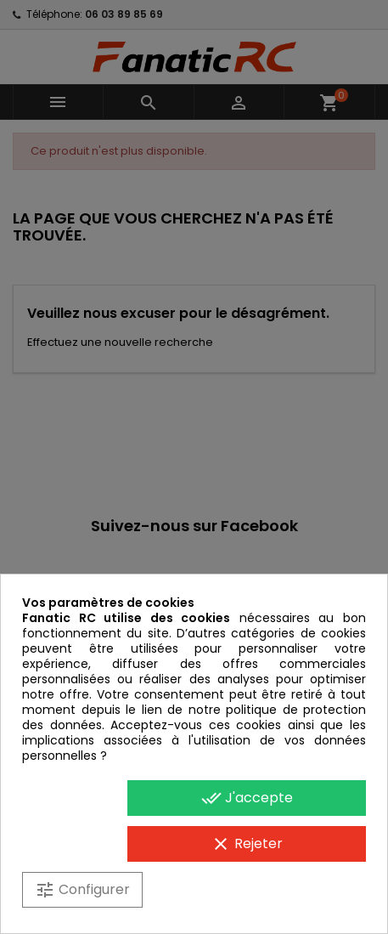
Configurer (82, 890)
